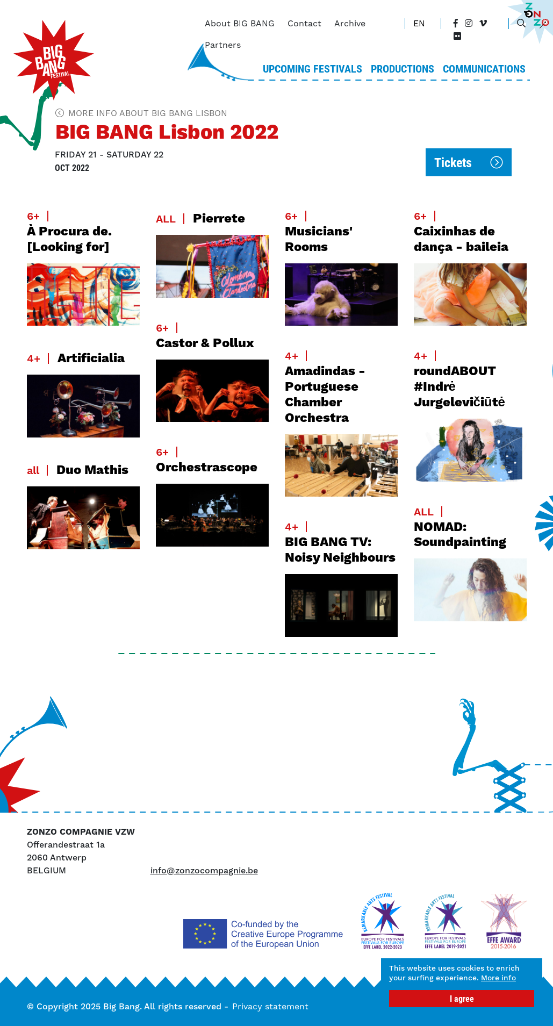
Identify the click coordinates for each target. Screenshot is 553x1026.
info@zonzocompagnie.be (204, 870)
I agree (462, 998)
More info (411, 977)
